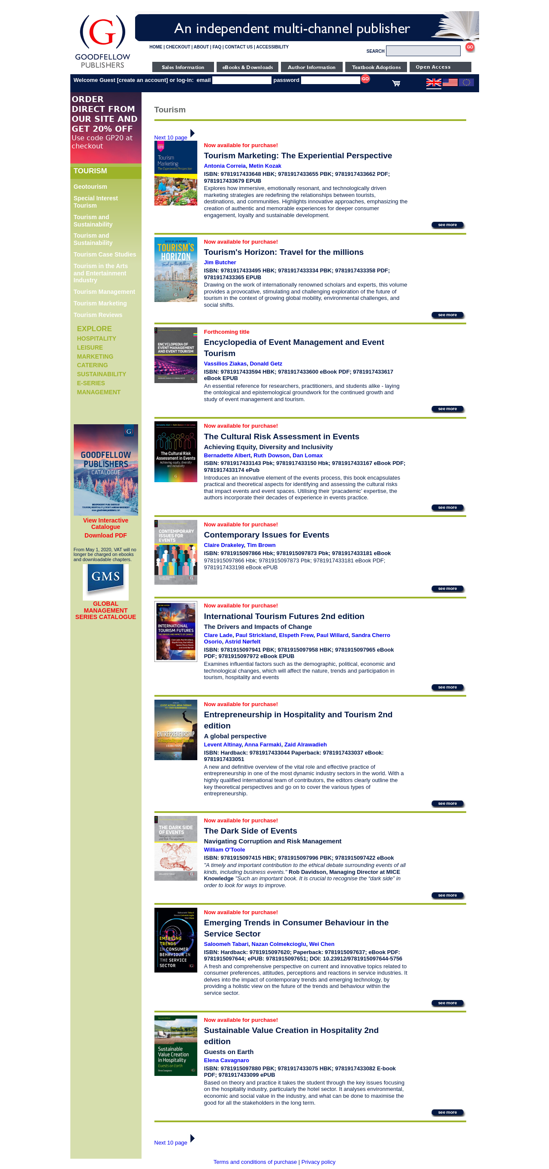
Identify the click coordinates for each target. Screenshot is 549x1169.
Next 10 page (176, 137)
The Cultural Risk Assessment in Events (282, 436)
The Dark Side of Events (251, 830)
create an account (142, 80)
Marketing (95, 356)
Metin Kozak (265, 166)
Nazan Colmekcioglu (279, 944)
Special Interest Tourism (96, 202)
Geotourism (91, 186)
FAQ (216, 47)
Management (99, 392)
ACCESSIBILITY (272, 47)
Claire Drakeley (224, 545)
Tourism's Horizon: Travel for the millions (284, 252)
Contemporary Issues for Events (266, 534)
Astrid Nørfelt (242, 641)
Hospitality (97, 338)
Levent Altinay (222, 744)
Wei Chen (322, 944)
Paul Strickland (255, 635)
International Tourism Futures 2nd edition (284, 616)
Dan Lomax (308, 455)
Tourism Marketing (100, 303)
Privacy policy (318, 1162)
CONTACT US (239, 47)
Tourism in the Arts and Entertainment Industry (101, 273)
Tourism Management (105, 291)
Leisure (90, 347)
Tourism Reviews (98, 314)
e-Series (91, 383)
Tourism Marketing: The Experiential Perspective (298, 155)
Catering (92, 365)
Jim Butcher (220, 262)
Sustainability (102, 374)
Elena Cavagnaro (227, 1060)
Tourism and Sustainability (93, 221)
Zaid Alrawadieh (305, 744)
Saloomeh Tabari (226, 944)
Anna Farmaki (262, 744)
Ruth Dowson (271, 455)
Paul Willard (332, 635)
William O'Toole (224, 849)
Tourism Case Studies (105, 254)
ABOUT (201, 47)
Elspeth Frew (296, 635)
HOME (156, 47)
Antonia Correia (225, 166)
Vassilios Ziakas (225, 363)
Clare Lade (218, 635)
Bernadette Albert (227, 455)
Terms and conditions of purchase (255, 1162)
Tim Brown (261, 545)
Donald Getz (266, 363)
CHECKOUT (178, 47)
